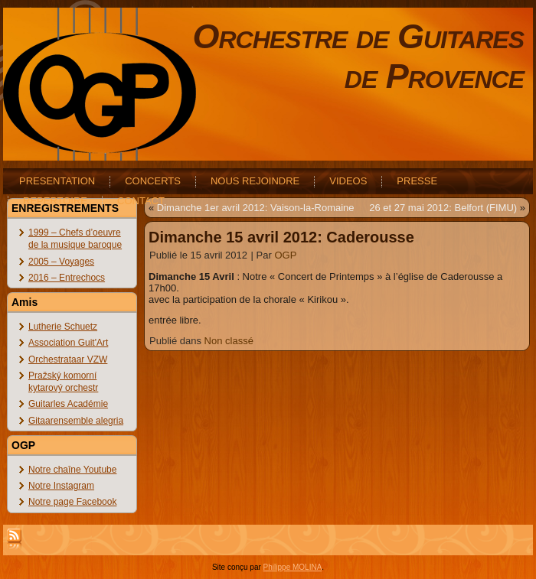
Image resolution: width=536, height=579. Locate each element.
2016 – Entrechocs (66, 277)
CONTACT (141, 201)
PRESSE (417, 181)
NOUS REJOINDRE (255, 181)
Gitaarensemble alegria (75, 420)
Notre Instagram (61, 485)
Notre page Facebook (72, 501)
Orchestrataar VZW (67, 359)
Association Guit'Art (68, 342)
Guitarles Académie (68, 403)
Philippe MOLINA (292, 567)
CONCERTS (153, 181)
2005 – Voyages (61, 261)
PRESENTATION (57, 181)
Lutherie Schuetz (62, 326)
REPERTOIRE (55, 201)
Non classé (228, 340)
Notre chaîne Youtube (72, 469)
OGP (285, 255)
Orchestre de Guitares (358, 36)
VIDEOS (348, 181)
